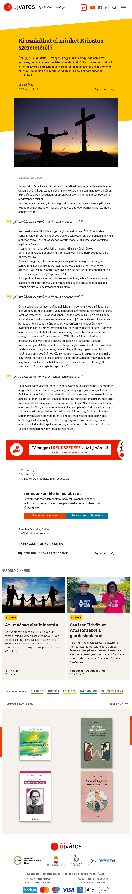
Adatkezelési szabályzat (79, 873)
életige (44, 544)
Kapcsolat (34, 873)
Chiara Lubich (28, 544)
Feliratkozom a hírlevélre (87, 515)
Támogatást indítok (45, 515)
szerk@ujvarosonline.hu (43, 882)
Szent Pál (57, 544)
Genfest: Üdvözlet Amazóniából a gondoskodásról (88, 630)
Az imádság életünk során (31, 625)
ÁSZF (101, 873)
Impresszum (51, 873)
